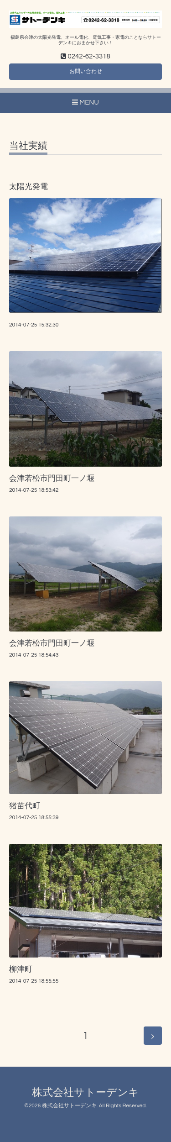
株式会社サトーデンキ (85, 1093)
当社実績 (28, 146)
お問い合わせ (85, 71)
